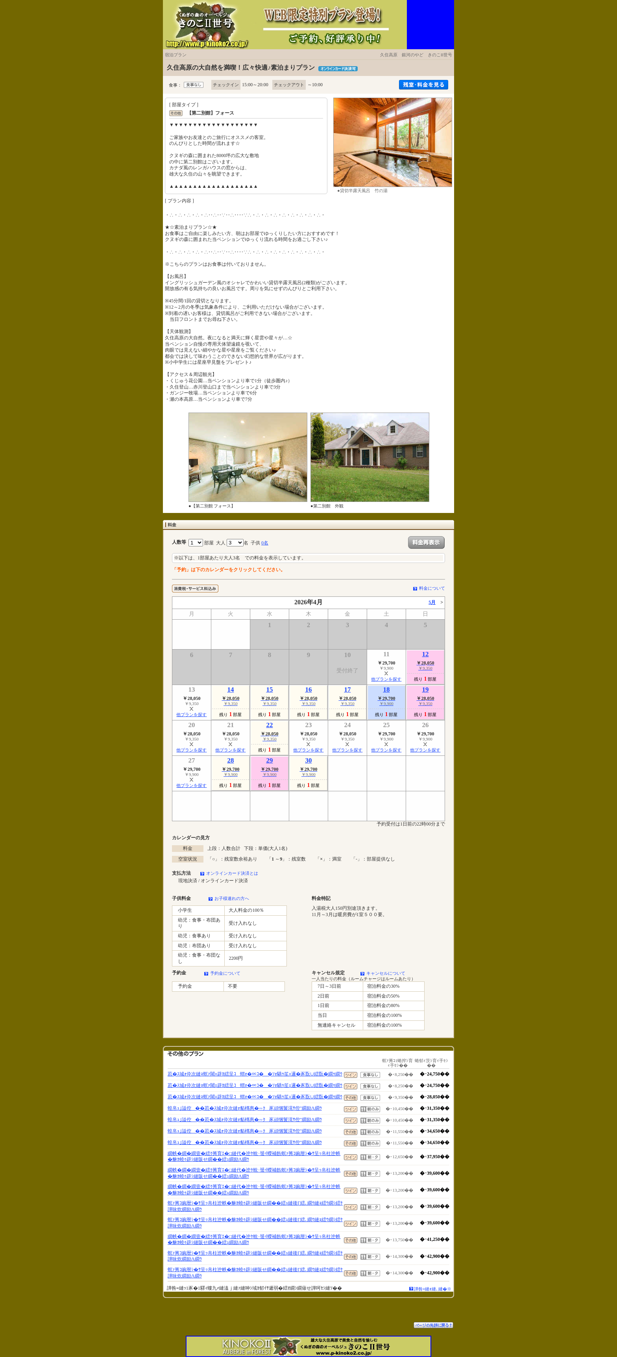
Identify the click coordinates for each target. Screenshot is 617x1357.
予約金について (225, 973)
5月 (432, 602)
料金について (432, 588)
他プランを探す (386, 679)
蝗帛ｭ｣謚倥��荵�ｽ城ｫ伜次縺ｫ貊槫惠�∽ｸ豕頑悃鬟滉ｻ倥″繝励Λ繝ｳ (245, 1108)
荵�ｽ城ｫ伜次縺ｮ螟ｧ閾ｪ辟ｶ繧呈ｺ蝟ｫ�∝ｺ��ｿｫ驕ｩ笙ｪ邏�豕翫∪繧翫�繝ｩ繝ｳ (255, 1074)
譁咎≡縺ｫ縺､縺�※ (432, 1289)
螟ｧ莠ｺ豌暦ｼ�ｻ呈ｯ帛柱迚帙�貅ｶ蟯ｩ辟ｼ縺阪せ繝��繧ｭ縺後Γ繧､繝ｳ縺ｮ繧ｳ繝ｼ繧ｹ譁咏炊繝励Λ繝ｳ (255, 1206)
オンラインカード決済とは (232, 873)
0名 (264, 543)
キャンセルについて (385, 973)
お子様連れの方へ (231, 898)
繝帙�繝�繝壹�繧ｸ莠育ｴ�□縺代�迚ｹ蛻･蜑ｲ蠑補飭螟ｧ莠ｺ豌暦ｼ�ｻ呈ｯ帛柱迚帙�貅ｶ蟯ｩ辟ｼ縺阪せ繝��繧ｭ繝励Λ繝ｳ (254, 1157)
